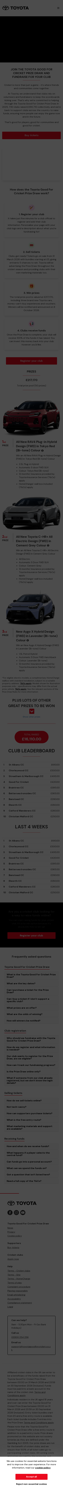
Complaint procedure (18, 1286)
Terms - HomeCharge (18, 1278)
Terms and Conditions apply (39, 1422)
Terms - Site (13, 1274)
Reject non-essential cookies (31, 1484)
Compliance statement (19, 1302)
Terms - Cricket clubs (18, 1270)
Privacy (11, 1231)
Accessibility (14, 1298)
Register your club (31, 361)
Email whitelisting (16, 1294)
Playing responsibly (17, 1290)
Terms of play (14, 1282)
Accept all (31, 1476)
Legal (10, 1306)
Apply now (13, 1259)
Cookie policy (14, 1235)
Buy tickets (31, 135)
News (10, 1227)
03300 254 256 (20, 1337)
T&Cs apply (26, 683)
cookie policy (43, 1467)
